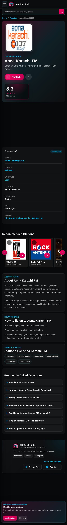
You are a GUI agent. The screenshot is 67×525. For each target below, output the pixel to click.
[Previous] (4, 252)
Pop (57, 265)
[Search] (61, 11)
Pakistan (13, 18)
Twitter (28, 456)
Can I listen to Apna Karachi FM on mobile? (29, 413)
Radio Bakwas (52, 356)
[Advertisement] (33, 123)
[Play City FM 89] (22, 255)
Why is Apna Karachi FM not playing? (27, 428)
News (62, 265)
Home (4, 18)
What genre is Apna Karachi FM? (24, 398)
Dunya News (10, 362)
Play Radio (14, 76)
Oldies (39, 265)
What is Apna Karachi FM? (21, 382)
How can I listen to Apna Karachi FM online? (30, 390)
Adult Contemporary (14, 161)
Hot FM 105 (37, 218)
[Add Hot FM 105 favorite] (59, 242)
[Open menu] (4, 4)
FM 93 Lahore (25, 362)
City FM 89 (10, 218)
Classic (33, 265)
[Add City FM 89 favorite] (9, 242)
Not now (22, 518)
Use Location (10, 518)
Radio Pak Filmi (23, 218)
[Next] (62, 252)
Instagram (39, 456)
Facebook (18, 456)
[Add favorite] (28, 77)
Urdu (7, 180)
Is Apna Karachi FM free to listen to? (26, 421)
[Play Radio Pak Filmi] (47, 255)
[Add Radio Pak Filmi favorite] (34, 242)
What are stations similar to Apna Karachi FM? (31, 405)
